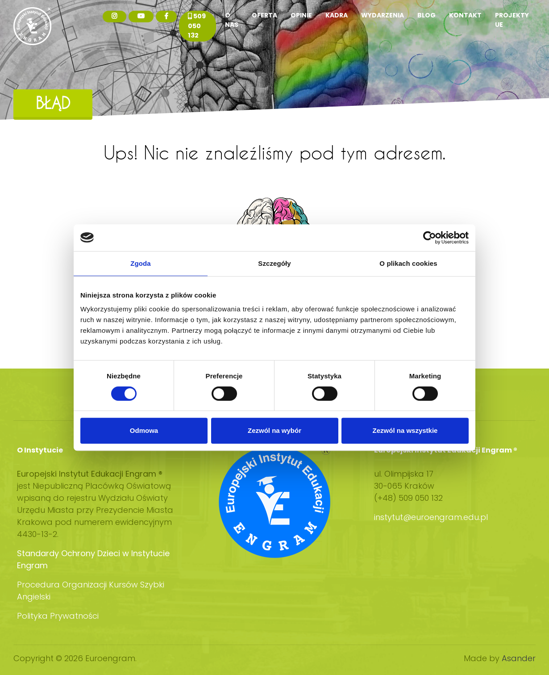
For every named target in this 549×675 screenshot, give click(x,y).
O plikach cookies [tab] (408, 263)
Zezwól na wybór (274, 430)
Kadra (336, 15)
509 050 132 (197, 26)
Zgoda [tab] (140, 263)
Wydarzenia (382, 15)
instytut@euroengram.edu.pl (432, 517)
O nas (231, 20)
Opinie (301, 15)
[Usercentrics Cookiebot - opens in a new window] (430, 237)
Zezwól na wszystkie (405, 430)
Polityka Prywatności (58, 615)
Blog (426, 15)
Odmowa (144, 430)
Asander (519, 658)
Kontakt (465, 15)
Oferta (264, 15)
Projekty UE (512, 20)
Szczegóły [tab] (274, 263)
